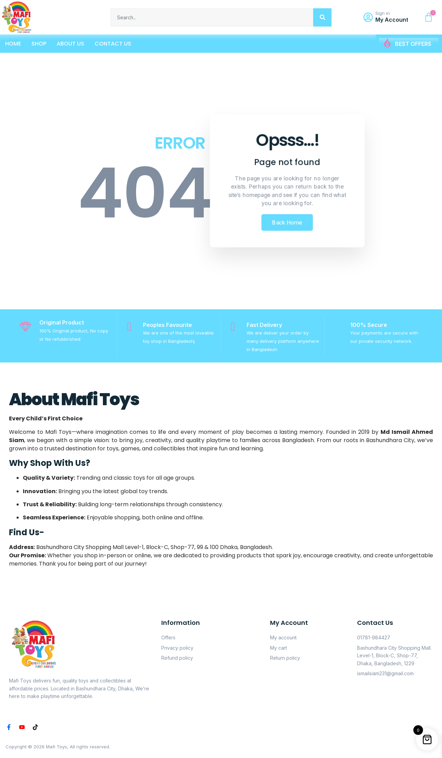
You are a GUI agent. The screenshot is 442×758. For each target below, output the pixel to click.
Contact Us (113, 44)
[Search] (322, 17)
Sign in (382, 13)
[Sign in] (368, 17)
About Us (70, 44)
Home (13, 44)
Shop (38, 44)
